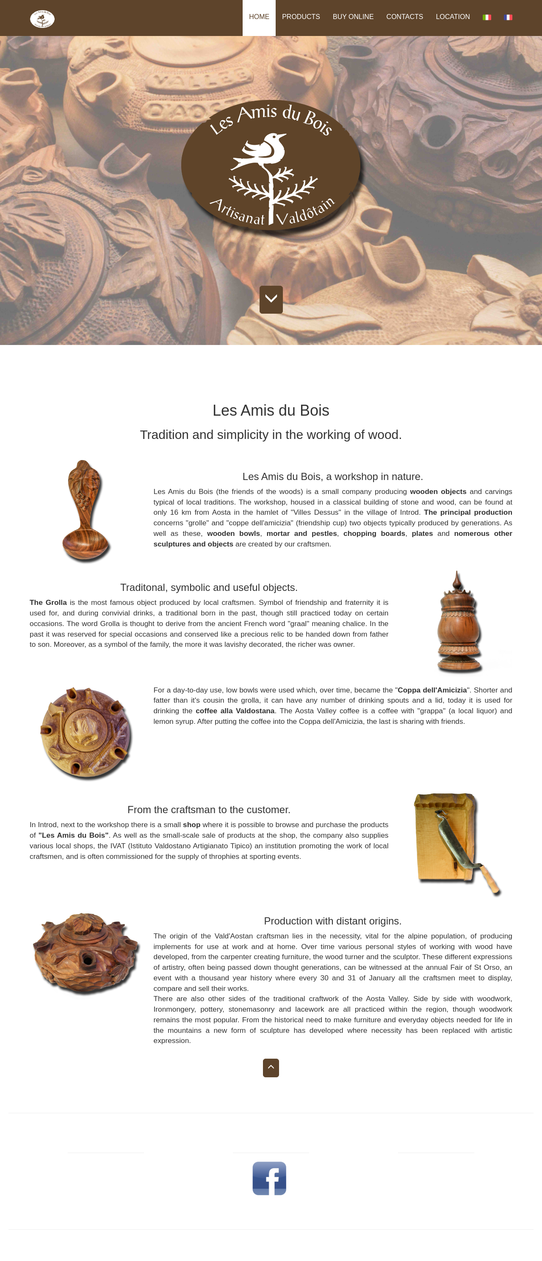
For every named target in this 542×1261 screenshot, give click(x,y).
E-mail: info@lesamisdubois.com (436, 1196)
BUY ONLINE (353, 16)
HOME (259, 16)
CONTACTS (405, 16)
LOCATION (453, 16)
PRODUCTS (301, 16)
